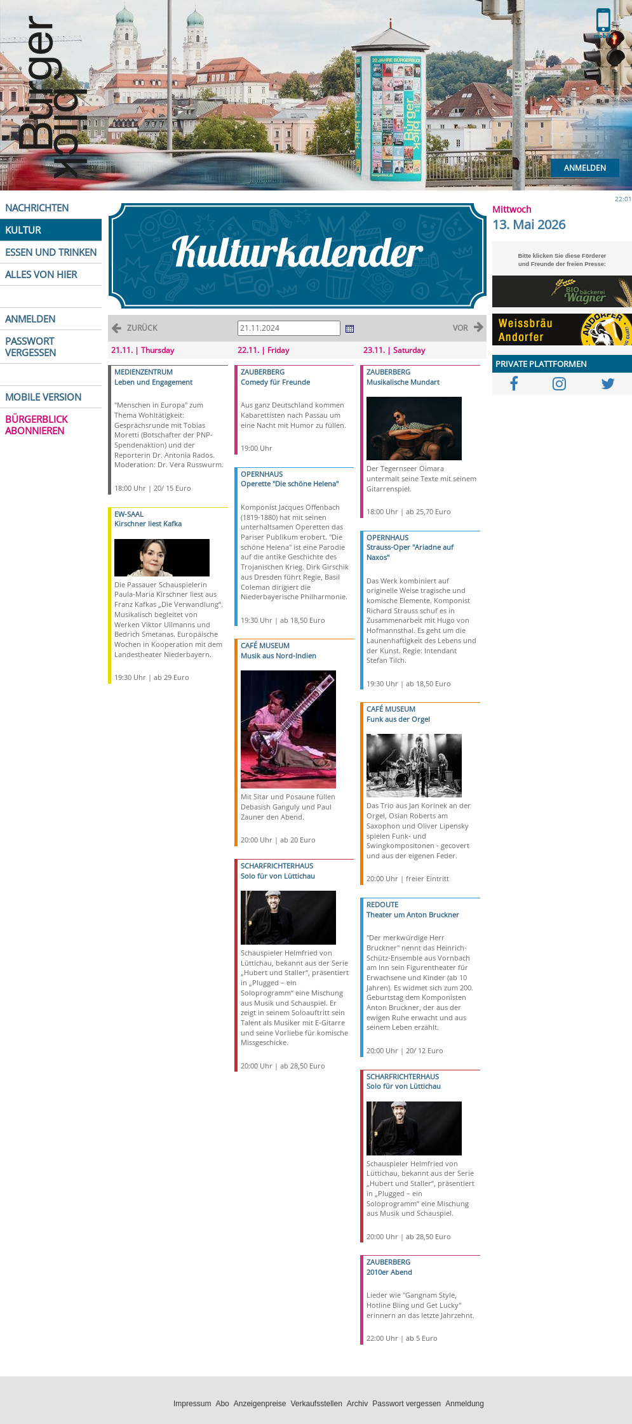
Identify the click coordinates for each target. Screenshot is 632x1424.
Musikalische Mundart (403, 382)
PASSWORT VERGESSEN (30, 347)
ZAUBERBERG (263, 371)
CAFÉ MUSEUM (265, 645)
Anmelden (585, 168)
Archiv (357, 1403)
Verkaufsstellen (316, 1403)
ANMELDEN (30, 318)
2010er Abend (389, 1272)
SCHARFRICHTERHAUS (277, 865)
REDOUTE (382, 904)
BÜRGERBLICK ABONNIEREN (36, 425)
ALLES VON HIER (41, 274)
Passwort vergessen (406, 1403)
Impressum (192, 1403)
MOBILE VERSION (43, 396)
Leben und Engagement (153, 382)
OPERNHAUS (262, 474)
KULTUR (23, 229)
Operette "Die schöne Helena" (290, 483)
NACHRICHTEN (37, 207)
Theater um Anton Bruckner (412, 914)
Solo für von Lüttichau (278, 876)
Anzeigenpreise (260, 1403)
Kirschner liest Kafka (148, 523)
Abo (222, 1403)
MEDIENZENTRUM (143, 371)
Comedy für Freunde (275, 382)
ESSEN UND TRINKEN (51, 252)
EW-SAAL (129, 514)
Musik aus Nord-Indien (278, 655)
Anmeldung (464, 1403)
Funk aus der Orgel (398, 719)
